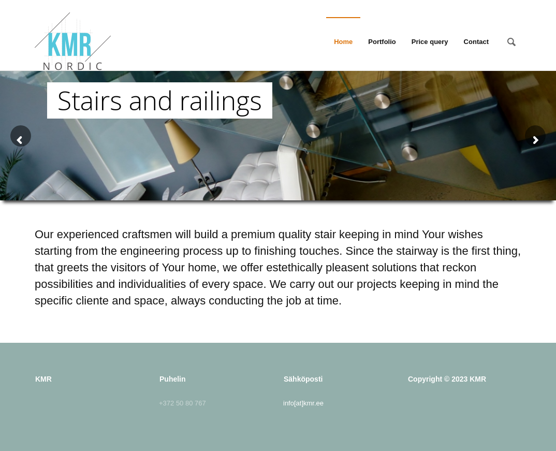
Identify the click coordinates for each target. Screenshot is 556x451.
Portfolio (382, 42)
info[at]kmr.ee (303, 403)
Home (343, 42)
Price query (430, 42)
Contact (476, 42)
